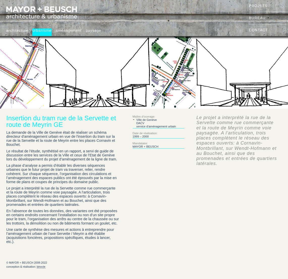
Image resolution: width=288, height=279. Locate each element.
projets (258, 6)
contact (258, 30)
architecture (17, 31)
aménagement (69, 31)
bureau (257, 18)
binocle (41, 266)
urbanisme (41, 31)
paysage (93, 31)
